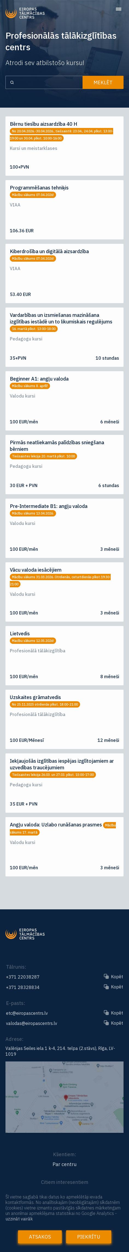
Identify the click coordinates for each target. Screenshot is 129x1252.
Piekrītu (88, 1237)
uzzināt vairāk (19, 1219)
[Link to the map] (64, 1130)
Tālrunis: (16, 967)
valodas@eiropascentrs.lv (31, 1023)
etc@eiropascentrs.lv (27, 1013)
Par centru (64, 1164)
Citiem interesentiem (64, 1182)
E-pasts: (15, 1003)
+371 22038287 (23, 977)
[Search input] (44, 82)
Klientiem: (64, 1154)
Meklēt (103, 82)
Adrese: (14, 1039)
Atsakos (40, 1237)
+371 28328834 (23, 987)
